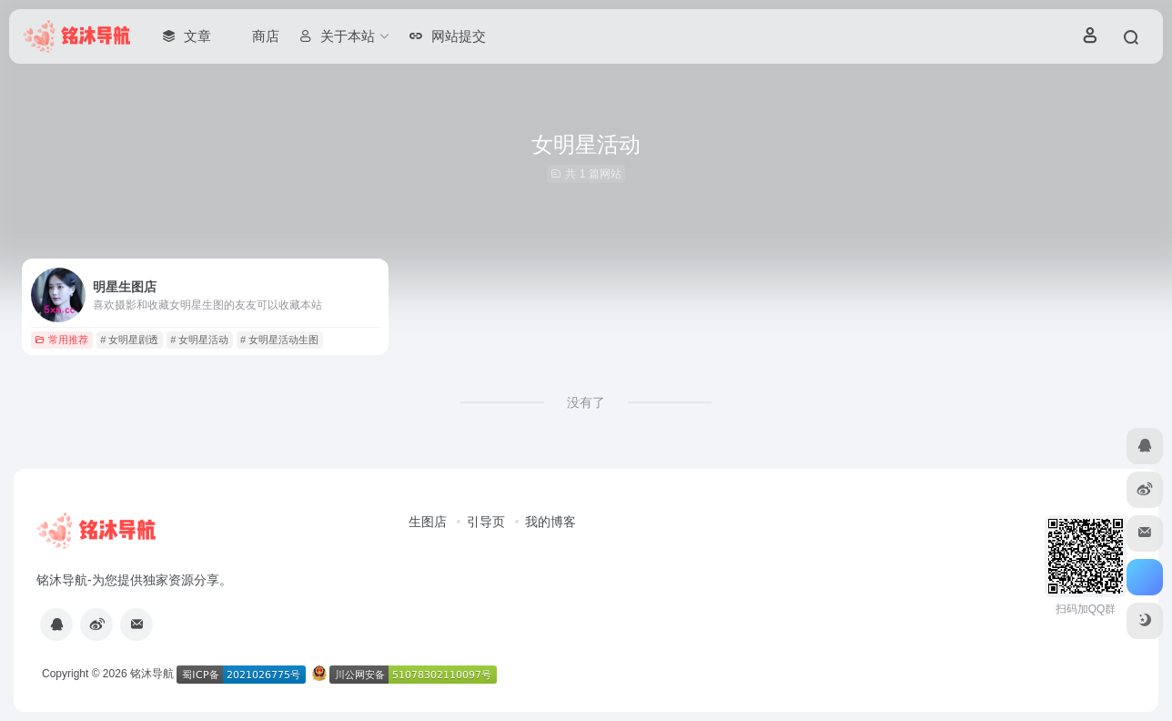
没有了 (586, 402)
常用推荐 (61, 339)
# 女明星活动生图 (279, 339)
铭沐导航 (152, 673)
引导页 (486, 521)
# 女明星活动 (199, 339)
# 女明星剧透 (129, 339)
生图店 (428, 521)
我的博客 (550, 521)
